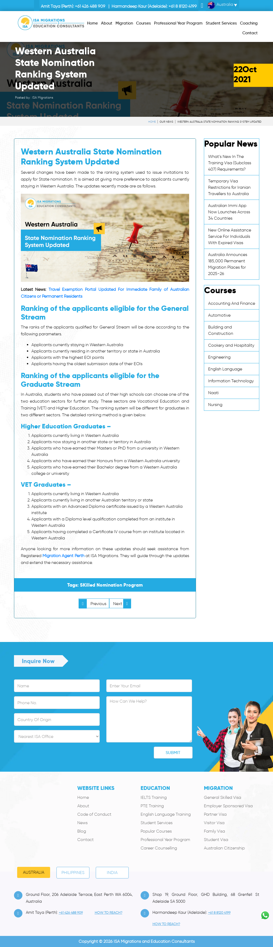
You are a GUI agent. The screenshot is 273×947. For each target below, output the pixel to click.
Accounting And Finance (231, 303)
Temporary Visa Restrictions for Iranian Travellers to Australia (229, 187)
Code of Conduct (94, 814)
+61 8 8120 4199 (183, 6)
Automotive (219, 315)
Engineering (219, 357)
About (83, 805)
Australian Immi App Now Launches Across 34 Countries (229, 212)
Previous (92, 603)
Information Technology (231, 380)
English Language (225, 368)
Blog (81, 831)
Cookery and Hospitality (231, 345)
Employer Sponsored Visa (228, 805)
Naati (213, 392)
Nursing (215, 404)
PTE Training (152, 805)
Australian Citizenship (224, 848)
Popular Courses (156, 831)
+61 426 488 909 (90, 6)
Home (152, 121)
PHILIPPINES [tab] (72, 872)
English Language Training (166, 814)
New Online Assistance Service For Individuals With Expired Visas (229, 236)
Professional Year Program (165, 839)
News (82, 822)
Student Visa (216, 839)
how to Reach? (108, 913)
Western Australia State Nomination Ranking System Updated (219, 121)
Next (122, 603)
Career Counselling (159, 848)
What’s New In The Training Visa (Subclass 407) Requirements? (229, 163)
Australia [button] (220, 5)
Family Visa (214, 831)
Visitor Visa (214, 822)
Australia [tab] (33, 872)
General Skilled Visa (222, 797)
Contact (85, 839)
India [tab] (112, 872)
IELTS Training (154, 797)
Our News (166, 121)
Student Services (157, 822)
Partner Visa (215, 814)
